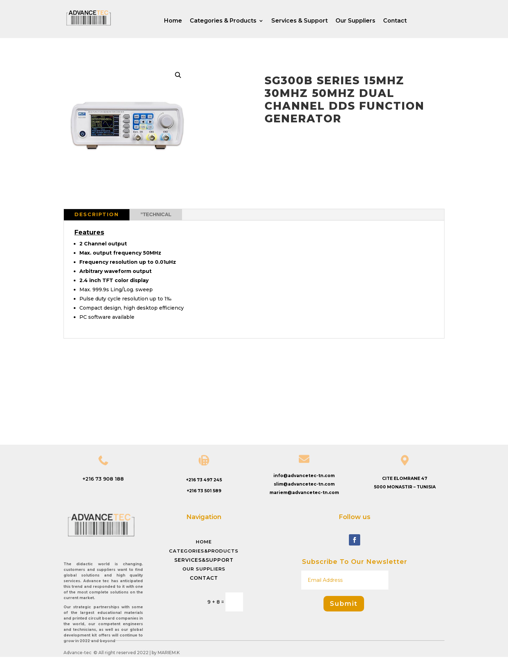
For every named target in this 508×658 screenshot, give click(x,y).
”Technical (155, 214)
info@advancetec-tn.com (304, 475)
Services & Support (299, 21)
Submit (344, 604)
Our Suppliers (355, 21)
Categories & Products (223, 21)
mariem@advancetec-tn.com (304, 492)
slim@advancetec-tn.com (304, 484)
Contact (395, 21)
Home (173, 21)
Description (96, 214)
